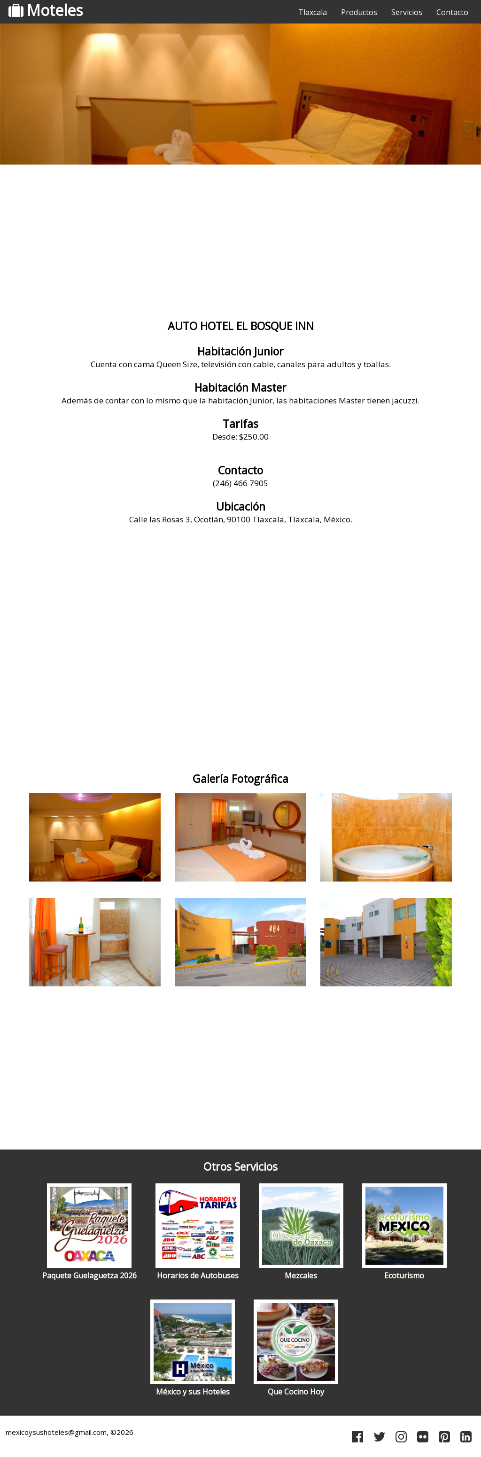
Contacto (452, 12)
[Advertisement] (240, 242)
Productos (359, 12)
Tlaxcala (312, 12)
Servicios (406, 12)
